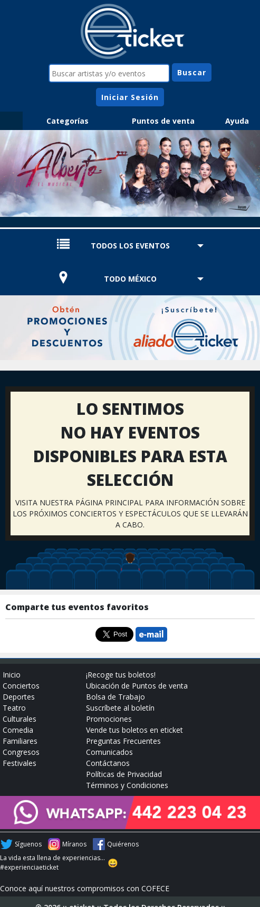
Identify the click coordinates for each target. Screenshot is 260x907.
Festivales (19, 763)
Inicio (12, 675)
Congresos (21, 752)
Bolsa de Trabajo (115, 697)
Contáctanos (108, 763)
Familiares (20, 741)
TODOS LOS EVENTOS (130, 246)
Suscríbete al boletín (120, 708)
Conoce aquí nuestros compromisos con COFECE (84, 888)
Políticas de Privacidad (124, 774)
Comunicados (109, 752)
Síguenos (28, 844)
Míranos (74, 844)
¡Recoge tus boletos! (121, 675)
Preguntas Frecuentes (123, 741)
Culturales (19, 719)
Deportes (19, 697)
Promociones (109, 719)
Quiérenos (123, 844)
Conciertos (21, 686)
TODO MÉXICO (130, 279)
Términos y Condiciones (127, 785)
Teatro (14, 708)
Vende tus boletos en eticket (134, 730)
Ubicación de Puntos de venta (137, 686)
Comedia (18, 730)
